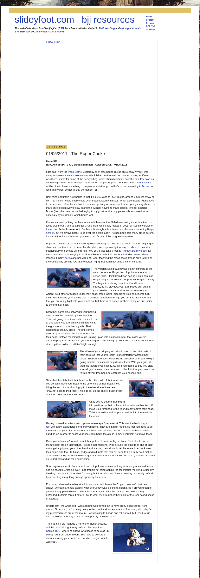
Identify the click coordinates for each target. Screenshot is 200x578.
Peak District (75, 171)
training (124, 28)
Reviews (150, 23)
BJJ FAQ (150, 26)
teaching (110, 28)
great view (143, 182)
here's (68, 257)
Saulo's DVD (53, 530)
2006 (101, 28)
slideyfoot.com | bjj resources (75, 19)
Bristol (145, 186)
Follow (49, 42)
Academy (150, 29)
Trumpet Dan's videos (134, 250)
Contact (150, 19)
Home (149, 16)
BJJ (61, 28)
